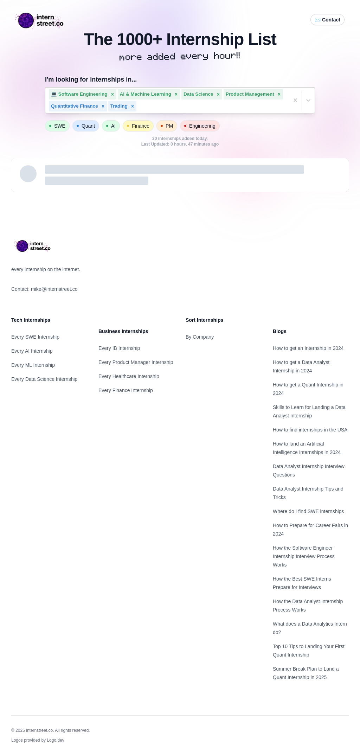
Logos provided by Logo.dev (37, 740)
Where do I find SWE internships (308, 511)
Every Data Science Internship (44, 379)
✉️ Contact (327, 20)
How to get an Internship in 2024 (308, 348)
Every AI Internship (32, 351)
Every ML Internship (33, 365)
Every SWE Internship (35, 337)
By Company (200, 337)
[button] (112, 94)
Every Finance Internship (125, 390)
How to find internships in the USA (310, 430)
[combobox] (138, 106)
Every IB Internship (119, 348)
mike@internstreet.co (54, 289)
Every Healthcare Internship (128, 376)
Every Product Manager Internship (135, 362)
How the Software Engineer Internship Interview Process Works (304, 556)
